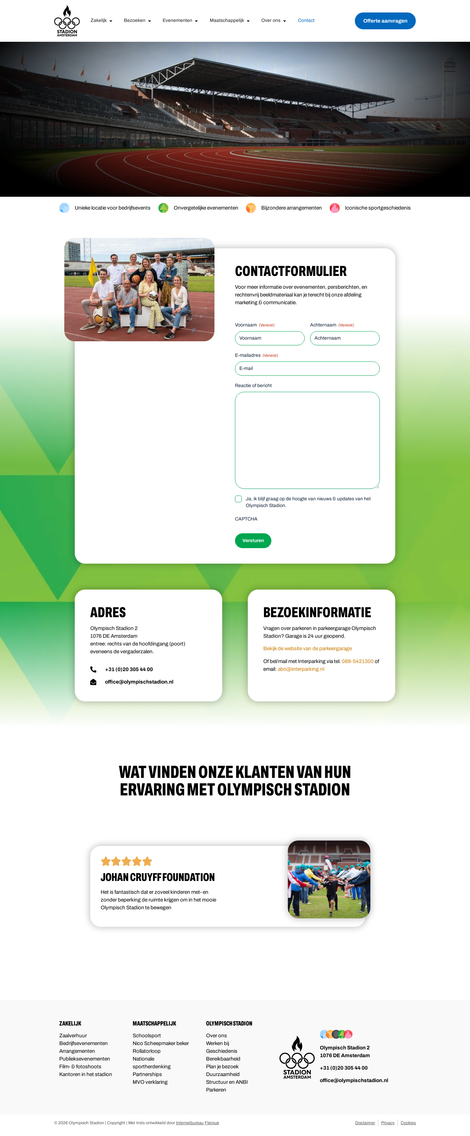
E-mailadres (256, 355)
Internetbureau (190, 1123)
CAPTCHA (246, 519)
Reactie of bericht (253, 385)
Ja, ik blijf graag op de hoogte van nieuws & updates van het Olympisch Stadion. (308, 502)
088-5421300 (358, 661)
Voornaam (254, 325)
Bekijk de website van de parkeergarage (307, 648)
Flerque (212, 1123)
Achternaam (332, 325)
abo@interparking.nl (301, 669)
